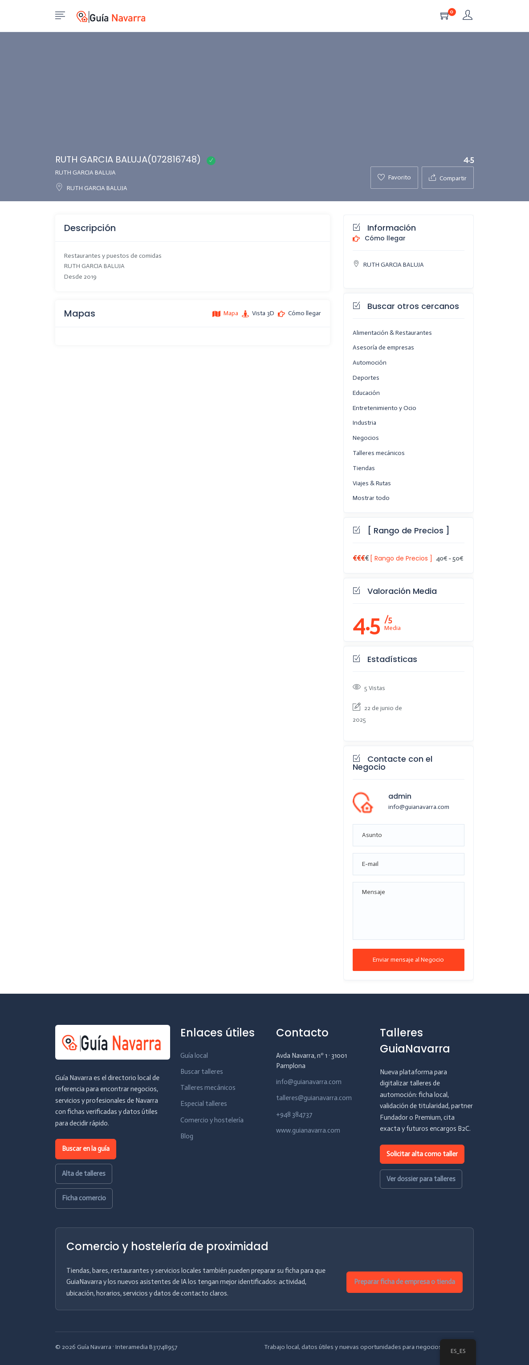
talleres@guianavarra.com (314, 1098)
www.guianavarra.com (308, 1130)
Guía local (194, 1056)
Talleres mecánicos (379, 453)
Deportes (366, 378)
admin (399, 796)
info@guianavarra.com (418, 807)
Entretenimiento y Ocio (384, 408)
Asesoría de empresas (383, 347)
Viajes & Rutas (372, 483)
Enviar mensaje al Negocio (408, 959)
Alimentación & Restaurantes (392, 333)
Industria (364, 423)
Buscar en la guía (86, 1149)
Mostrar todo (371, 498)
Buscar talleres (201, 1072)
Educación (366, 393)
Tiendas (364, 468)
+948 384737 (294, 1114)
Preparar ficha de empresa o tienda (404, 1282)
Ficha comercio (84, 1198)
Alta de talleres (84, 1174)
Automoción (370, 362)
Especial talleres (203, 1104)
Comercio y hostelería (212, 1120)
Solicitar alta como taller (422, 1154)
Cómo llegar (379, 238)
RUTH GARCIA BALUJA (91, 188)
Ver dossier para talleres (421, 1179)
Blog (186, 1136)
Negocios (366, 438)
